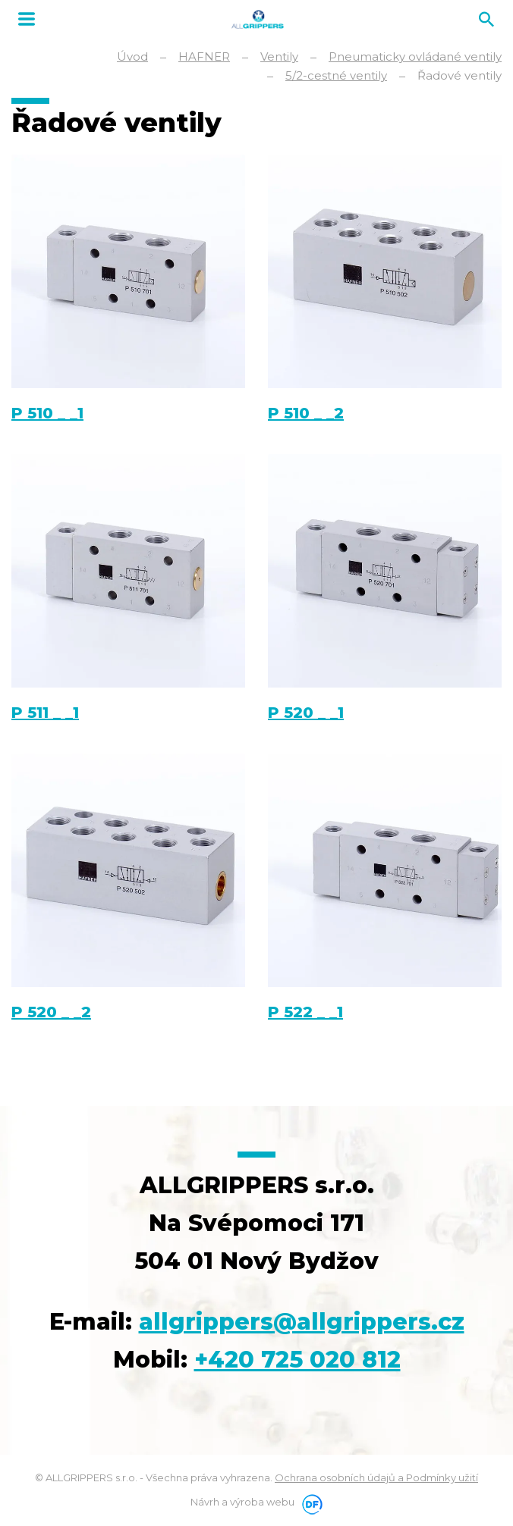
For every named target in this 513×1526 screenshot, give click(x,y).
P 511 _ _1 (45, 712)
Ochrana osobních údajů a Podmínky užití (376, 1477)
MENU (26, 19)
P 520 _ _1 (306, 712)
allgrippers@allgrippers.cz (301, 1322)
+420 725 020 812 (297, 1360)
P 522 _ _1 (305, 1012)
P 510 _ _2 (306, 413)
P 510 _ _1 (47, 413)
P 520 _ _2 (51, 1012)
